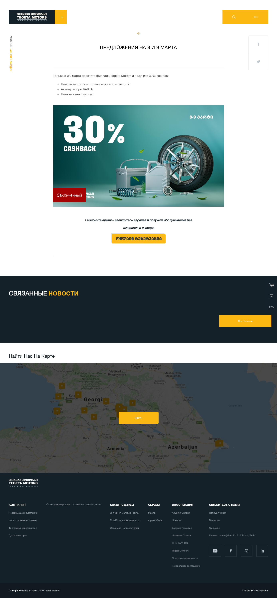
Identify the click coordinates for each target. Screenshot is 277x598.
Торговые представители (23, 528)
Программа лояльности (185, 558)
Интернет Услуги (181, 535)
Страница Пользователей (124, 528)
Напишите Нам (217, 512)
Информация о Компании (23, 512)
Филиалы (214, 528)
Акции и (10, 60)
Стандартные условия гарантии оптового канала (73, 504)
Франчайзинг (155, 520)
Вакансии (214, 520)
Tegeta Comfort (180, 550)
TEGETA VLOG (180, 543)
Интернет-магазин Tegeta (124, 512)
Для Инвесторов (18, 535)
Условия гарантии (182, 528)
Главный (10, 41)
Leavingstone (261, 590)
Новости (177, 520)
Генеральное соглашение (186, 565)
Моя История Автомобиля (124, 520)
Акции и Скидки (181, 512)
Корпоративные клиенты (23, 520)
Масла (151, 512)
